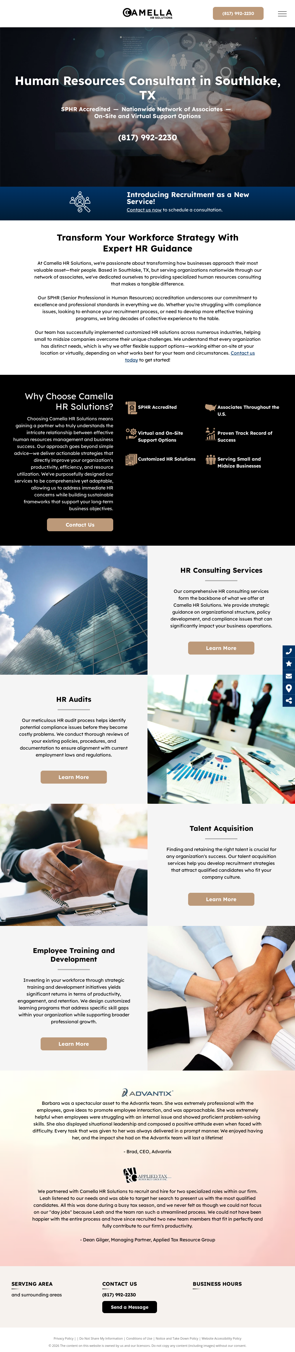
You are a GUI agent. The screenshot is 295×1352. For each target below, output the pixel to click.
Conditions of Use (139, 1338)
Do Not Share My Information (101, 1338)
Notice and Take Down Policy (177, 1338)
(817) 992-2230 (147, 137)
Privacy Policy (63, 1338)
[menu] (282, 13)
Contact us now (144, 210)
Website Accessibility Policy (221, 1338)
